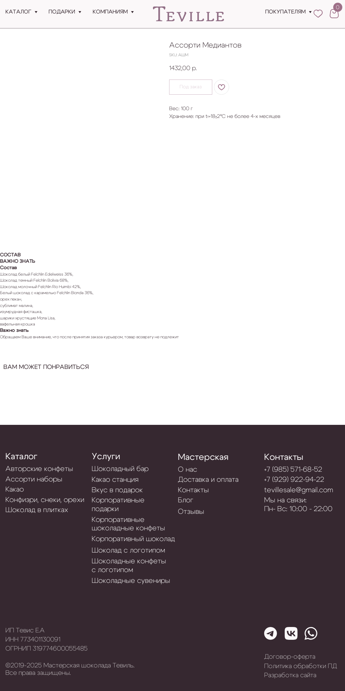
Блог (185, 500)
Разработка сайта (290, 675)
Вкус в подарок (117, 490)
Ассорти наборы (33, 479)
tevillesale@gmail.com (298, 490)
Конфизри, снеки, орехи (44, 499)
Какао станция (115, 479)
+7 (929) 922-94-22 (294, 479)
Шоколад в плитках (36, 509)
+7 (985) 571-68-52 (293, 469)
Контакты (283, 457)
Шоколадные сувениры (131, 580)
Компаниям (110, 11)
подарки (62, 11)
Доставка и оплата (208, 479)
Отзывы (191, 511)
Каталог (18, 11)
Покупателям (285, 11)
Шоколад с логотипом (128, 550)
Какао (14, 489)
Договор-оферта (289, 657)
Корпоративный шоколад (133, 538)
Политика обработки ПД (300, 666)
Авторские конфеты (39, 468)
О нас (187, 469)
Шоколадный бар (120, 468)
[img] (188, 14)
